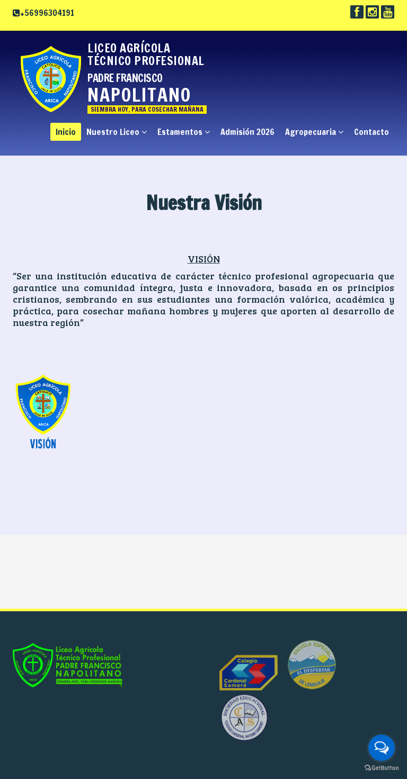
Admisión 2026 (247, 132)
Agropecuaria (314, 132)
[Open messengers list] (381, 748)
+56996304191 (47, 13)
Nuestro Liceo (116, 132)
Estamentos (183, 132)
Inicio (66, 132)
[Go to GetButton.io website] (382, 768)
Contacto (371, 132)
